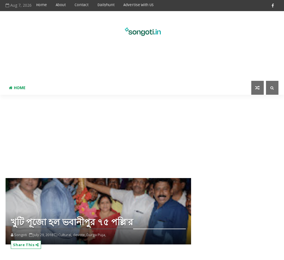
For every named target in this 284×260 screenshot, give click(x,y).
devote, (79, 234)
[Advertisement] (142, 62)
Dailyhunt (106, 4)
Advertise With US (138, 4)
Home (41, 4)
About (61, 4)
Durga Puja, (96, 234)
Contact (81, 4)
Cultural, (65, 234)
